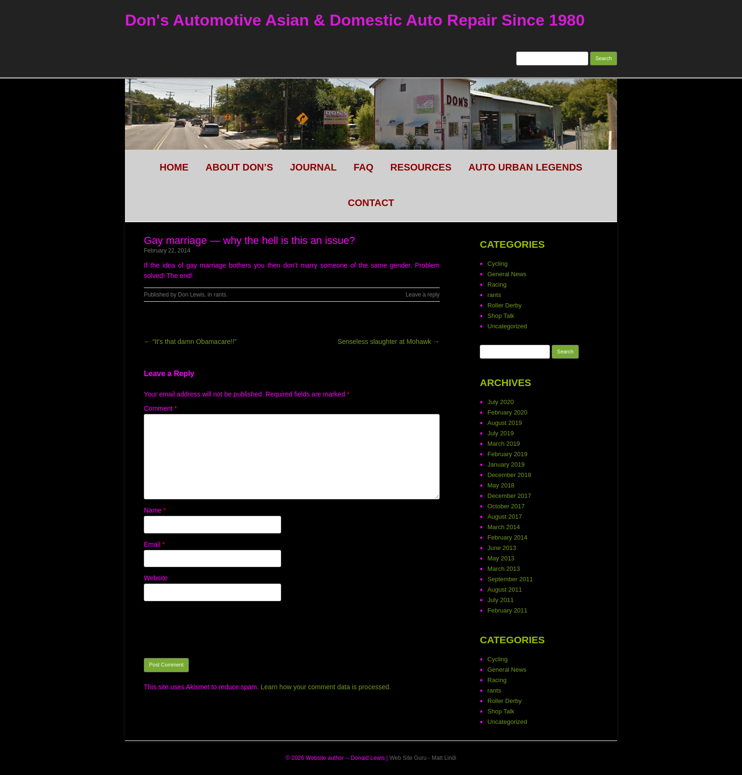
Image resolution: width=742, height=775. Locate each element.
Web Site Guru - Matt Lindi (422, 758)
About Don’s (239, 167)
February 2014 (507, 537)
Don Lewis (191, 294)
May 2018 (500, 485)
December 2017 (509, 495)
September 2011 (510, 579)
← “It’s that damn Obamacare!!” (190, 341)
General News (506, 274)
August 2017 (504, 516)
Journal (313, 167)
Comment (160, 408)
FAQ (363, 167)
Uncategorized (507, 326)
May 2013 (500, 558)
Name (155, 510)
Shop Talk (500, 315)
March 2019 (503, 443)
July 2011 (500, 600)
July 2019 (500, 433)
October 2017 (506, 506)
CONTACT (371, 203)
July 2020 (500, 402)
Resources (420, 167)
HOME (173, 167)
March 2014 (503, 527)
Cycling (497, 263)
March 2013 (503, 568)
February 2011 (507, 610)
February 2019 (507, 454)
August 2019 (504, 422)
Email (154, 544)
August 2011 (504, 589)
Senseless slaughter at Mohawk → (388, 341)
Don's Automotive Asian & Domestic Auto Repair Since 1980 (355, 20)
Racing (496, 284)
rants (219, 294)
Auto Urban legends (525, 167)
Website (156, 578)
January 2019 (506, 464)
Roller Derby (504, 305)
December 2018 (509, 474)
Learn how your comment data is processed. (326, 687)
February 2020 (507, 412)
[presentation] (216, 629)
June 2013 (501, 547)
